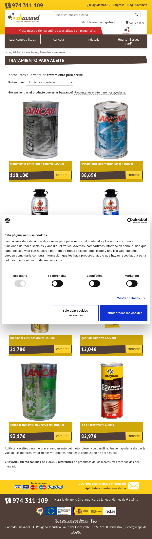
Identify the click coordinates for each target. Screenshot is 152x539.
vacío (134, 22)
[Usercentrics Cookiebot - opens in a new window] (130, 221)
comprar (62, 174)
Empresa (118, 5)
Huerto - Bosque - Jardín (129, 41)
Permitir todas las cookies (123, 313)
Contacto (141, 5)
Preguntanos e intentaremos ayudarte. (100, 92)
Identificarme (90, 22)
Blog (130, 5)
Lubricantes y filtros (22, 39)
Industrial (93, 39)
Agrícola (58, 39)
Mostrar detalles (128, 298)
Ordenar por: (16, 82)
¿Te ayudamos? (98, 5)
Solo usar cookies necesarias (75, 313)
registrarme (110, 22)
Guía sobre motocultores (71, 520)
